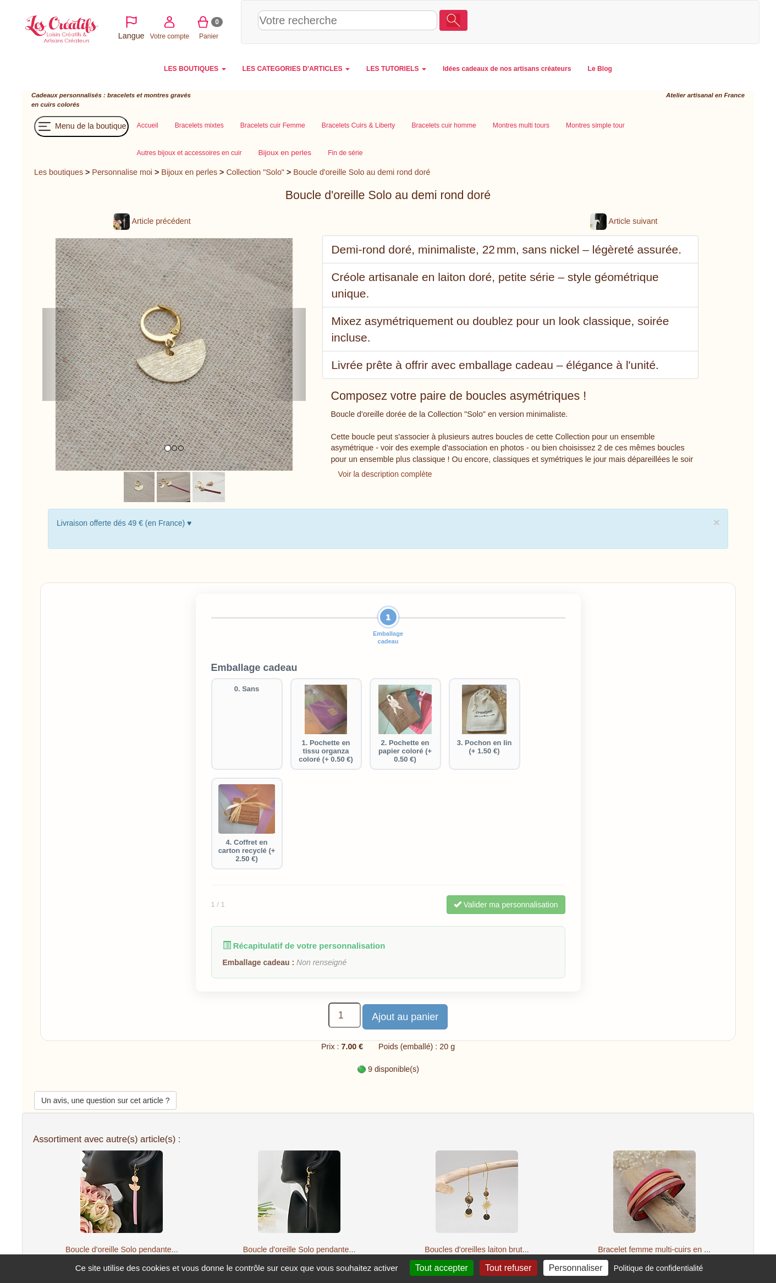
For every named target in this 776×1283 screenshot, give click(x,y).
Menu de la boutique (81, 126)
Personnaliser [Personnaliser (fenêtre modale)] (576, 1268)
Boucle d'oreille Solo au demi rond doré (361, 172)
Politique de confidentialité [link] (658, 1268)
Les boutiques (58, 172)
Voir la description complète (385, 474)
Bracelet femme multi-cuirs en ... (654, 1249)
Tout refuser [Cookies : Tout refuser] (508, 1268)
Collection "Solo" (255, 172)
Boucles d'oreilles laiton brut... (477, 1249)
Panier (698, 21)
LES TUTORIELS (396, 69)
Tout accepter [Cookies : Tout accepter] (441, 1268)
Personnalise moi (122, 172)
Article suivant (623, 221)
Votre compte (659, 21)
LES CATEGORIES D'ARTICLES (296, 69)
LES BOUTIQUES (195, 69)
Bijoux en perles (189, 172)
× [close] (716, 522)
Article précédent (151, 221)
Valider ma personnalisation (506, 904)
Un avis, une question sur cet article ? (105, 1100)
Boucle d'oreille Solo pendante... (121, 1249)
